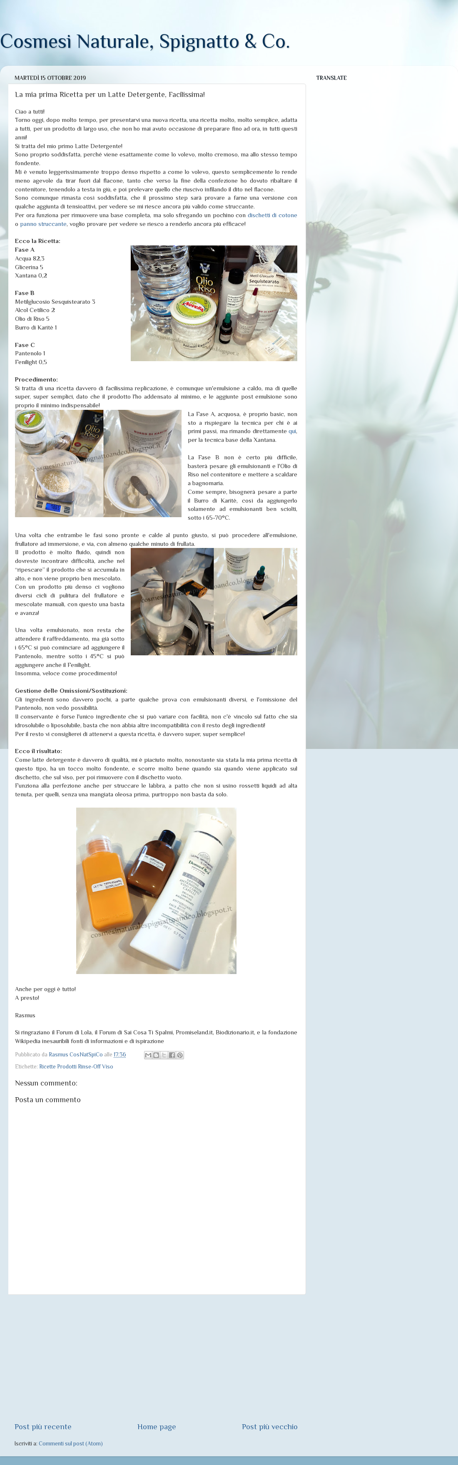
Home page (156, 1426)
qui (292, 431)
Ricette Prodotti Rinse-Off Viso (76, 1066)
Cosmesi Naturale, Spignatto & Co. (145, 41)
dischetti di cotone (272, 215)
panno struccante (43, 224)
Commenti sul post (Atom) (71, 1443)
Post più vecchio (270, 1426)
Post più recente (43, 1426)
